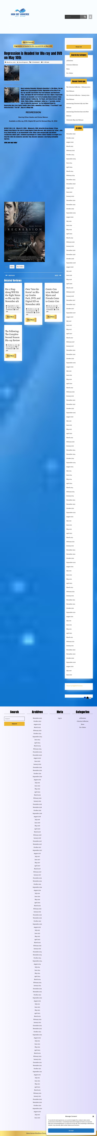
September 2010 (71, 662)
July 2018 (68, 271)
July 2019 (68, 221)
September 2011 (70, 612)
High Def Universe (28, 42)
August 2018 (69, 267)
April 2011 (69, 633)
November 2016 (70, 354)
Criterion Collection (72, 65)
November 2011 (70, 604)
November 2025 (70, 134)
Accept (71, 1130)
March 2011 (69, 637)
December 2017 (70, 300)
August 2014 (69, 467)
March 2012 (69, 587)
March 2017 (69, 338)
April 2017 (69, 334)
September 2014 (71, 462)
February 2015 (70, 442)
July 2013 (68, 521)
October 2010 (70, 658)
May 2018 (69, 279)
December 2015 (70, 400)
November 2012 (70, 554)
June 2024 (69, 163)
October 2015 (70, 408)
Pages (29, 17)
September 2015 (70, 413)
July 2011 (68, 621)
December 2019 (70, 200)
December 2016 (70, 350)
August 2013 (69, 517)
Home (22, 17)
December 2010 (70, 650)
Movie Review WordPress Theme (36, 1133)
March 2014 (69, 487)
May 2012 (69, 579)
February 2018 (70, 292)
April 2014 (69, 483)
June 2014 (69, 475)
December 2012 (70, 550)
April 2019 (69, 234)
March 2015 (69, 438)
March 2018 (69, 288)
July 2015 (68, 421)
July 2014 (68, 471)
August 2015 (69, 417)
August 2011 (69, 616)
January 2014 (70, 496)
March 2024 (69, 171)
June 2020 (69, 192)
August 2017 (69, 317)
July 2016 (68, 371)
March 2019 (69, 238)
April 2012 (69, 583)
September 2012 (71, 562)
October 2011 (70, 608)
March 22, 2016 (11, 62)
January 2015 (70, 446)
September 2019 (71, 213)
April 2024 (69, 167)
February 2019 (70, 242)
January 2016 (70, 396)
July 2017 (68, 321)
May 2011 (69, 629)
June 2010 (69, 675)
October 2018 (70, 259)
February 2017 (70, 342)
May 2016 (69, 379)
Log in (60, 718)
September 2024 (71, 159)
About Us (37, 17)
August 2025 (70, 142)
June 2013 (69, 525)
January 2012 (70, 596)
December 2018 (70, 250)
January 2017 (70, 346)
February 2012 (70, 591)
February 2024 (70, 175)
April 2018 (69, 284)
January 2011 (70, 646)
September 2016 (71, 363)
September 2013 (70, 512)
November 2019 (70, 205)
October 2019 (70, 209)
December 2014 (70, 450)
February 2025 (70, 150)
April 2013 (69, 533)
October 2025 (70, 138)
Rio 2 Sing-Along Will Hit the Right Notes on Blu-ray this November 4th (12, 295)
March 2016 (69, 388)
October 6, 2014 (32, 309)
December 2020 (70, 184)
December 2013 (70, 500)
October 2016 (70, 358)
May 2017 (69, 329)
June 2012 (69, 575)
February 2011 (70, 641)
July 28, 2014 (52, 306)
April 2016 (69, 383)
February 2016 (70, 392)
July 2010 (69, 671)
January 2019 (70, 246)
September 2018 (71, 263)
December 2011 (70, 600)
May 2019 (69, 229)
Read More (11, 316)
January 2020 (70, 196)
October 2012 (70, 558)
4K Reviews (69, 61)
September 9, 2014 (13, 306)
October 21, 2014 (12, 345)
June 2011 (69, 625)
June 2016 (69, 375)
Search (79, 47)
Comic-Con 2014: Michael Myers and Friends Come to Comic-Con (52, 295)
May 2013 (69, 529)
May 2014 (69, 479)
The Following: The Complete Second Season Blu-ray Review (12, 336)
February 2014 (70, 492)
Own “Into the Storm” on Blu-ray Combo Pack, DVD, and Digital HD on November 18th (32, 297)
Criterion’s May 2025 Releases (74, 120)
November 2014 (70, 454)
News (12, 267)
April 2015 (69, 433)
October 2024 (70, 155)
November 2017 (70, 304)
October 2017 (70, 309)
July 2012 (68, 571)
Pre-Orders (20, 267)
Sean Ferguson (23, 62)
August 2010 (69, 666)
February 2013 (70, 542)
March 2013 (69, 537)
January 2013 (70, 546)
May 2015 (69, 429)
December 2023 (70, 180)
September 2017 (70, 313)
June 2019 (69, 225)
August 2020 (70, 188)
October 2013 (70, 508)
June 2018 (69, 275)
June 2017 (69, 325)
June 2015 (69, 425)
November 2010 (70, 654)
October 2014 (70, 458)
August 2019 (69, 217)
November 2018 (70, 254)
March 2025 (69, 146)
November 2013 (70, 504)
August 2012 (69, 567)
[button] (93, 1116)
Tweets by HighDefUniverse (74, 686)
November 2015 (70, 404)
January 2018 (70, 296)
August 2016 (69, 367)
